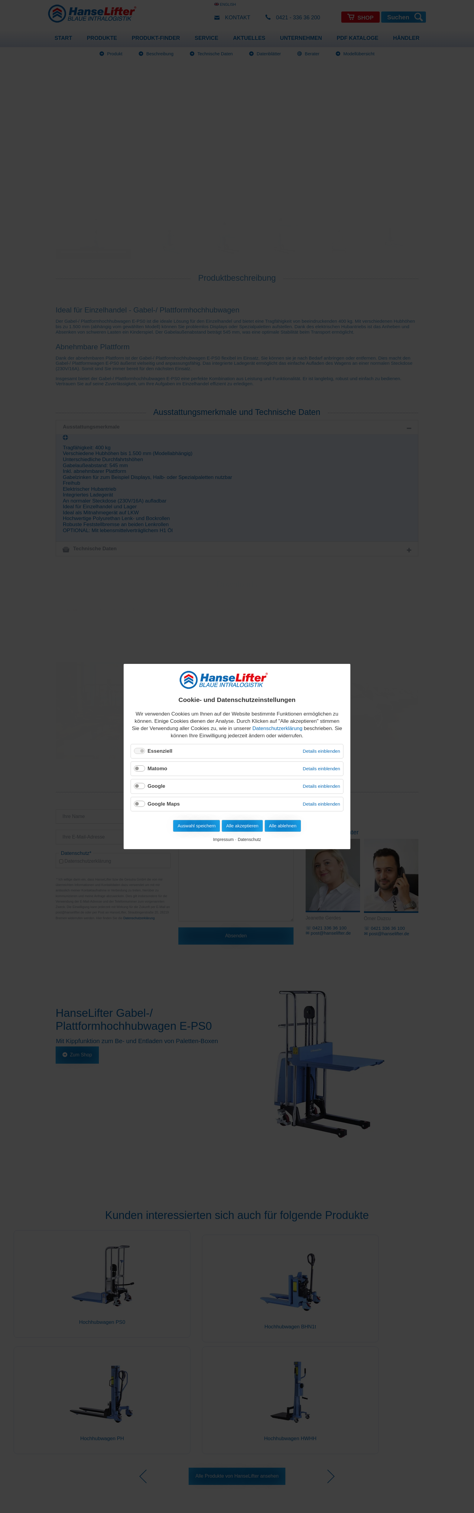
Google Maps (164, 804)
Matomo (157, 768)
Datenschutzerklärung (277, 728)
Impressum (223, 839)
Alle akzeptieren (242, 825)
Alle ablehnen (283, 825)
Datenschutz (249, 839)
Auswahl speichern (196, 825)
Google (156, 786)
